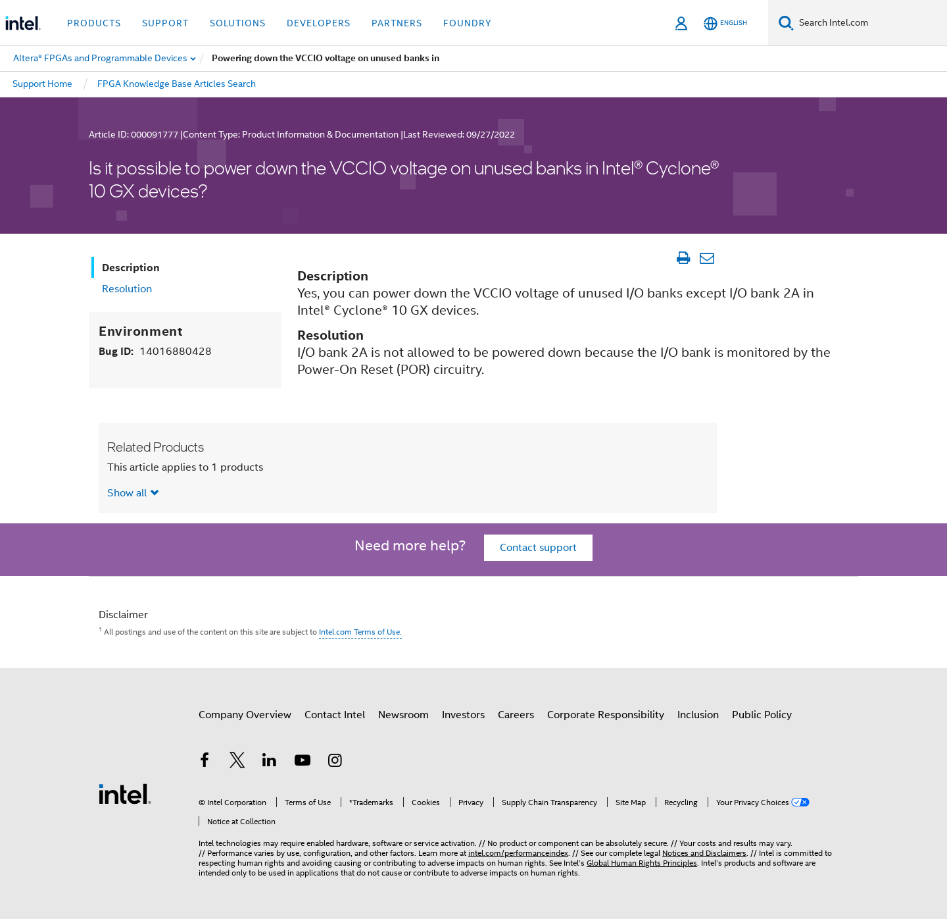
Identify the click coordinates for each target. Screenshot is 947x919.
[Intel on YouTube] (302, 762)
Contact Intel (334, 715)
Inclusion (698, 715)
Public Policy (762, 715)
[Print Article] (683, 258)
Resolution (127, 289)
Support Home (42, 84)
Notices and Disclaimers (704, 853)
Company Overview (245, 715)
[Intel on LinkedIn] (269, 762)
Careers (516, 715)
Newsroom (403, 715)
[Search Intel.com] (870, 23)
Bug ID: (155, 351)
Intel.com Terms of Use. (360, 632)
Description (131, 268)
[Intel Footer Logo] (125, 793)
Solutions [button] (238, 23)
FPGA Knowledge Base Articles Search (176, 84)
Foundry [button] (467, 23)
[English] (725, 23)
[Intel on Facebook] (204, 762)
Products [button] (94, 23)
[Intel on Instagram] (335, 762)
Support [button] (165, 23)
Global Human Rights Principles (642, 863)
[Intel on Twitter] (237, 762)
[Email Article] (706, 258)
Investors (463, 715)
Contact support (538, 547)
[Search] (786, 22)
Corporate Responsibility (605, 715)
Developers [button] (319, 23)
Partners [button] (397, 23)
